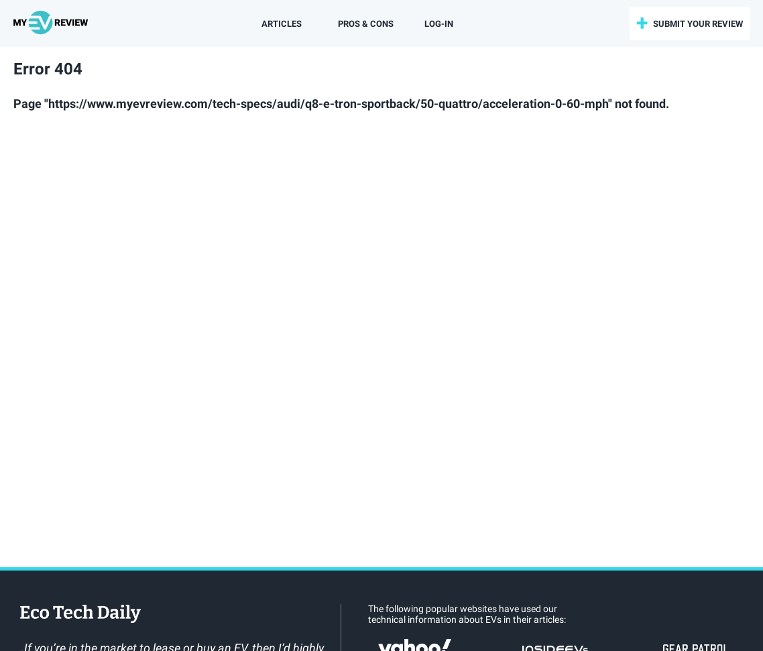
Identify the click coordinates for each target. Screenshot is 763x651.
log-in (438, 24)
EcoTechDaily (80, 615)
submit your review (698, 24)
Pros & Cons (366, 24)
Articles (281, 24)
